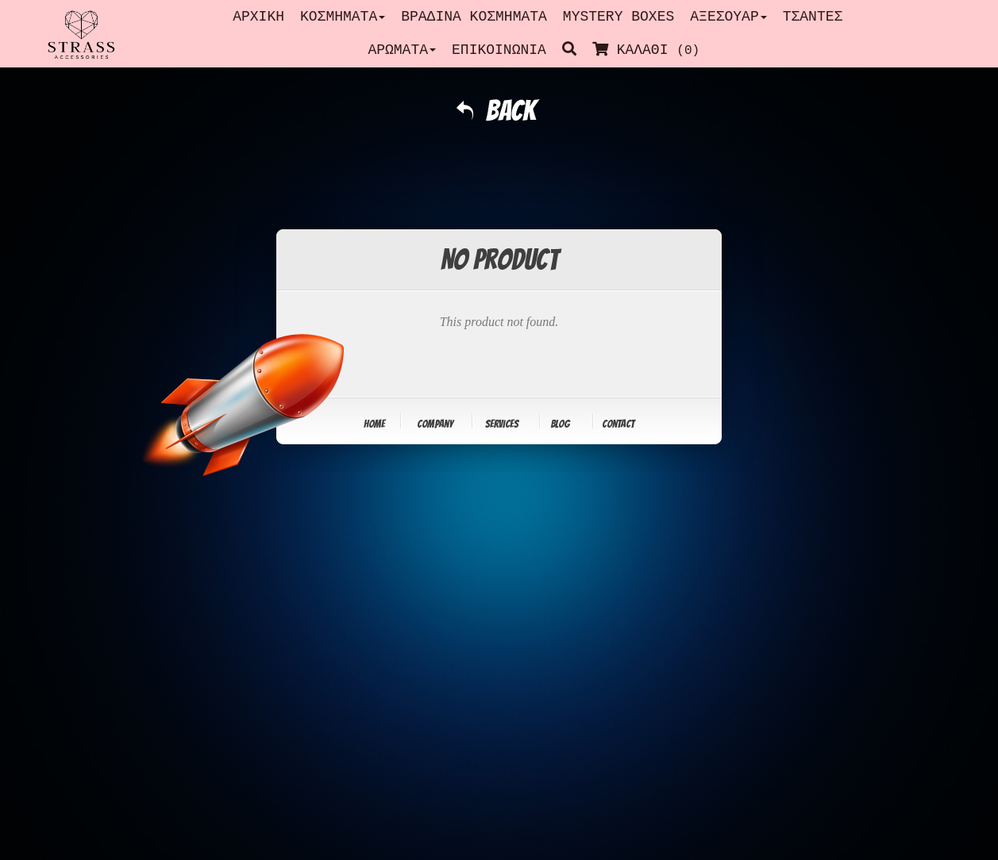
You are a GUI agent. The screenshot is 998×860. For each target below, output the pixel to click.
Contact (618, 424)
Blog (560, 424)
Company (435, 424)
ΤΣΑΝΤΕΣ (813, 17)
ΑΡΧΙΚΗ (258, 17)
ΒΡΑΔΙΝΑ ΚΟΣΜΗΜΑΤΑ (474, 17)
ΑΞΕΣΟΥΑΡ (728, 17)
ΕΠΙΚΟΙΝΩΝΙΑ (499, 50)
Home (374, 424)
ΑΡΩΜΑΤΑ (402, 50)
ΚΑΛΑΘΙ (649, 50)
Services (501, 424)
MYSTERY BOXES (618, 17)
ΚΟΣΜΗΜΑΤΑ (342, 17)
